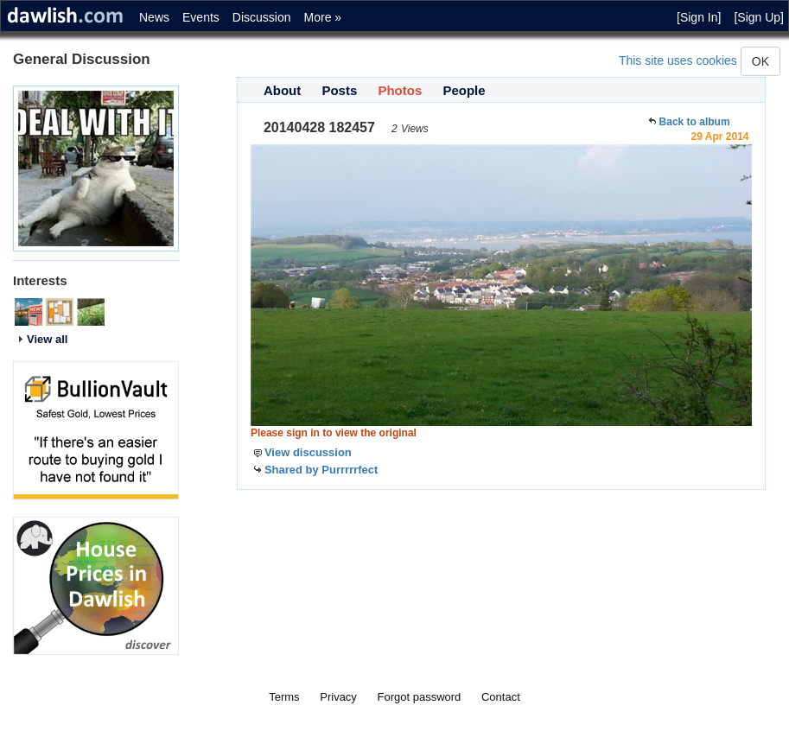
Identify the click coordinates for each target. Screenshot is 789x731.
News (154, 17)
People (463, 90)
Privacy (338, 696)
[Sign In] (699, 17)
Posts (339, 90)
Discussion (261, 17)
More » (323, 17)
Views (415, 129)
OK (760, 61)
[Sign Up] (759, 17)
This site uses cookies (678, 60)
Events (201, 17)
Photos (400, 90)
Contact (500, 696)
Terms (284, 696)
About (282, 90)
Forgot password (419, 696)
